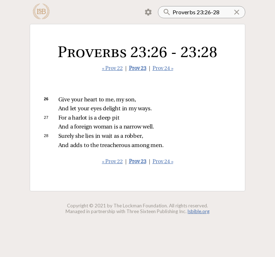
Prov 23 (137, 68)
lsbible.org (198, 211)
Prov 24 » (163, 68)
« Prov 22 (112, 68)
